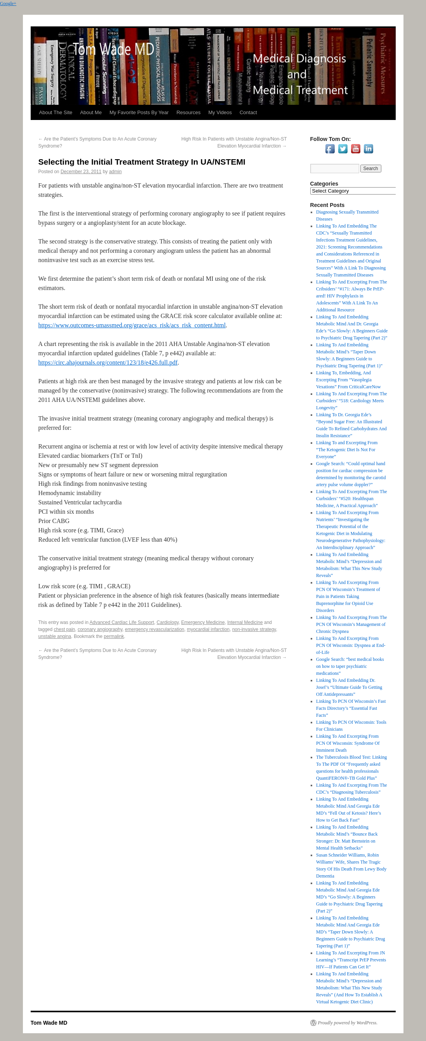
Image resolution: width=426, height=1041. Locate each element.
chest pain (64, 629)
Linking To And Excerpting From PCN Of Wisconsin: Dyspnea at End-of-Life (350, 645)
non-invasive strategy (254, 629)
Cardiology (167, 622)
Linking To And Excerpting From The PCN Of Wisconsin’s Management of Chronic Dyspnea (351, 624)
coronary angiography (100, 629)
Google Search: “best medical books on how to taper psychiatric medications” (350, 666)
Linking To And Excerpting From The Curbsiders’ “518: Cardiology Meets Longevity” (351, 400)
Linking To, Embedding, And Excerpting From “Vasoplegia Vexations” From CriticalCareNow (348, 379)
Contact (248, 112)
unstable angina (54, 636)
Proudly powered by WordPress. (348, 1022)
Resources (188, 112)
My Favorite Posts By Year (139, 112)
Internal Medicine (245, 622)
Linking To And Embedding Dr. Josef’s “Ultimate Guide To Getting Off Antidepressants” (349, 687)
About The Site (56, 112)
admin (115, 171)
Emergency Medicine (203, 622)
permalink (114, 636)
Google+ (8, 3)
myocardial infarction (208, 629)
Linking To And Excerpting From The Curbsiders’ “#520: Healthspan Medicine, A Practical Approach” (351, 498)
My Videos (220, 112)
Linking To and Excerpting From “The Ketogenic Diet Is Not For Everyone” (346, 449)
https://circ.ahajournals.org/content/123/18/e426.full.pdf (108, 362)
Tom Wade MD (49, 1023)
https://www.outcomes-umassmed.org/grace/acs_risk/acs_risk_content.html (132, 325)
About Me (91, 112)
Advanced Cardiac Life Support (122, 622)
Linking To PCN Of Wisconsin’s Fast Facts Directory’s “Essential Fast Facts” (351, 708)
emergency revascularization (154, 629)
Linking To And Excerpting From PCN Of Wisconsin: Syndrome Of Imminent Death (347, 743)
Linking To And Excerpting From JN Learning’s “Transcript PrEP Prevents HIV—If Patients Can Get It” (351, 960)
